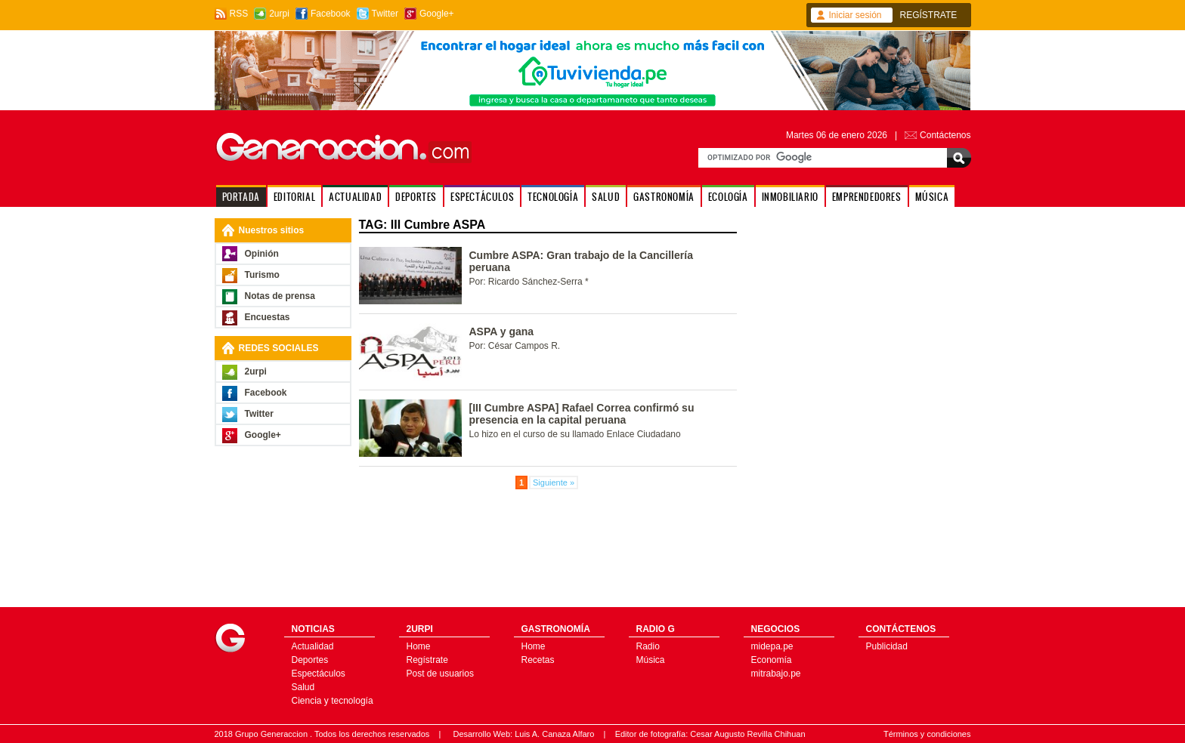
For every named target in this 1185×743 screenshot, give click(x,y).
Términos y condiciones (927, 733)
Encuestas (267, 317)
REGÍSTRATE (929, 15)
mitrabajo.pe (776, 673)
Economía (771, 660)
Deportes (310, 660)
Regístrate (427, 660)
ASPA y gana (501, 331)
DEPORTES (416, 196)
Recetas (538, 660)
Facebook (331, 13)
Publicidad (887, 646)
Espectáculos (318, 673)
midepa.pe (772, 646)
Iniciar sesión (855, 15)
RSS (239, 13)
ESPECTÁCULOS (482, 196)
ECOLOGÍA (728, 196)
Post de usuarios (440, 673)
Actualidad (313, 646)
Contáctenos (945, 135)
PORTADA (241, 196)
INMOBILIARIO (790, 196)
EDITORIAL (294, 196)
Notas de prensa (280, 296)
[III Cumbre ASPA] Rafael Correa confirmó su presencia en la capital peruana (582, 414)
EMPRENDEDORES (867, 196)
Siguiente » (553, 482)
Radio (648, 646)
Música (650, 660)
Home (419, 646)
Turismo (262, 275)
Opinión (262, 253)
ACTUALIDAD (355, 196)
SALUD (606, 196)
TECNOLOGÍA (553, 196)
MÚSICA (932, 196)
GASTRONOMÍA (664, 196)
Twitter (385, 13)
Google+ (436, 13)
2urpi (279, 13)
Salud (303, 687)
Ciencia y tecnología (332, 700)
